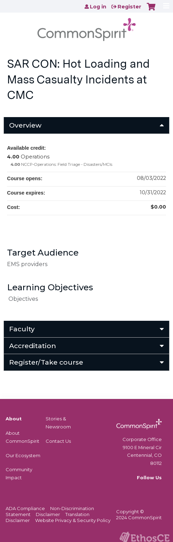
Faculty (22, 329)
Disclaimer (48, 514)
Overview (25, 125)
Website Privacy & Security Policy (73, 520)
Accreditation (32, 345)
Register (129, 6)
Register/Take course (46, 362)
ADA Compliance (25, 508)
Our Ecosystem (23, 455)
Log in (98, 6)
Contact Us (58, 441)
